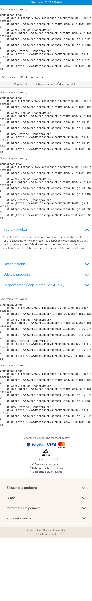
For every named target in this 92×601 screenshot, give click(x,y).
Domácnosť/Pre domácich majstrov (27, 89)
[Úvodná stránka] (3, 89)
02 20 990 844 (53, 2)
